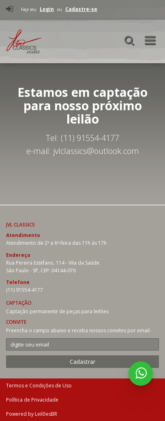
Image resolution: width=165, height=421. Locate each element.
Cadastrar (82, 361)
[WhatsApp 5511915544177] (141, 373)
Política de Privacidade (32, 399)
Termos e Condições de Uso (39, 385)
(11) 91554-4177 (24, 289)
